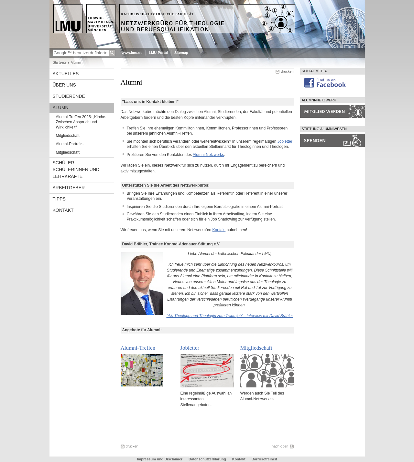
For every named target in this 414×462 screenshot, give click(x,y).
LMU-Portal (158, 53)
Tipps (59, 198)
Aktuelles (66, 73)
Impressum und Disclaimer (159, 459)
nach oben (280, 446)
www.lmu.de (132, 53)
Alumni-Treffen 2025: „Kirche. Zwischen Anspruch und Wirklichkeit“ (81, 122)
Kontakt (63, 210)
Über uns (64, 84)
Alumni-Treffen (138, 348)
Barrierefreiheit (264, 459)
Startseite (60, 62)
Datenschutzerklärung (207, 459)
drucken (287, 71)
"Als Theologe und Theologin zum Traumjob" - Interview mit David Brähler (229, 315)
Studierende (69, 96)
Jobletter (285, 141)
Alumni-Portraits (69, 144)
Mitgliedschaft (68, 135)
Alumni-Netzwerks (208, 154)
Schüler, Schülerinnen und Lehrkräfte (76, 169)
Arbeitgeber (69, 187)
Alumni (61, 107)
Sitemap (181, 53)
